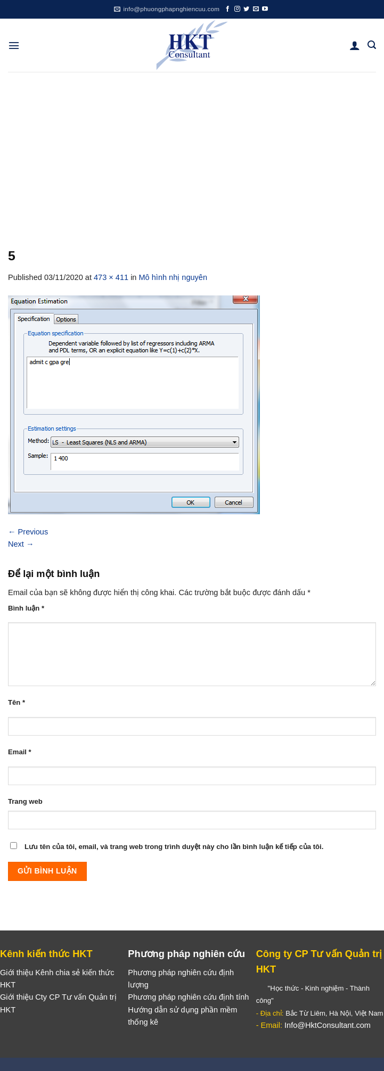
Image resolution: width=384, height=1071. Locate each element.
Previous (28, 532)
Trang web (25, 801)
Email (19, 752)
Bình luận (26, 608)
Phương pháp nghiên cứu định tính (188, 997)
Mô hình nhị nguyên (173, 277)
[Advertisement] (192, 151)
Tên (16, 702)
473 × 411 (111, 277)
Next (21, 544)
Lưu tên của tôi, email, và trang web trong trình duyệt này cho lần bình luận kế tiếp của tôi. (173, 847)
